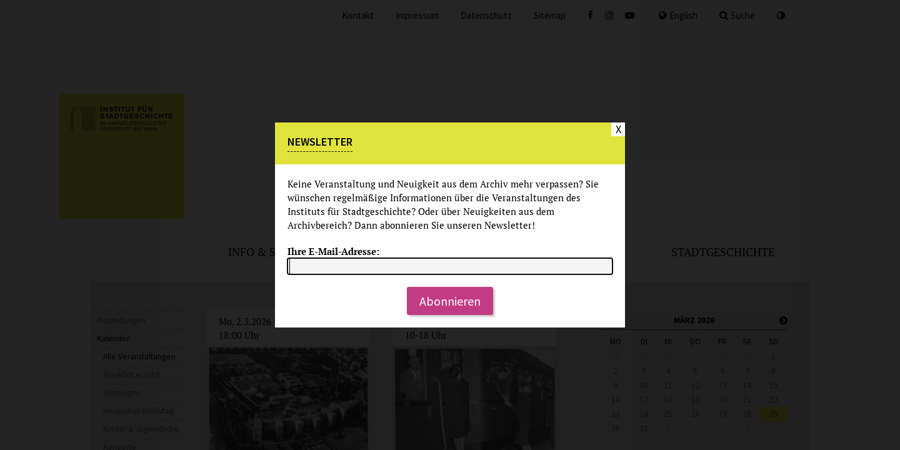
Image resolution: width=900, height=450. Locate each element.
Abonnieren (450, 301)
